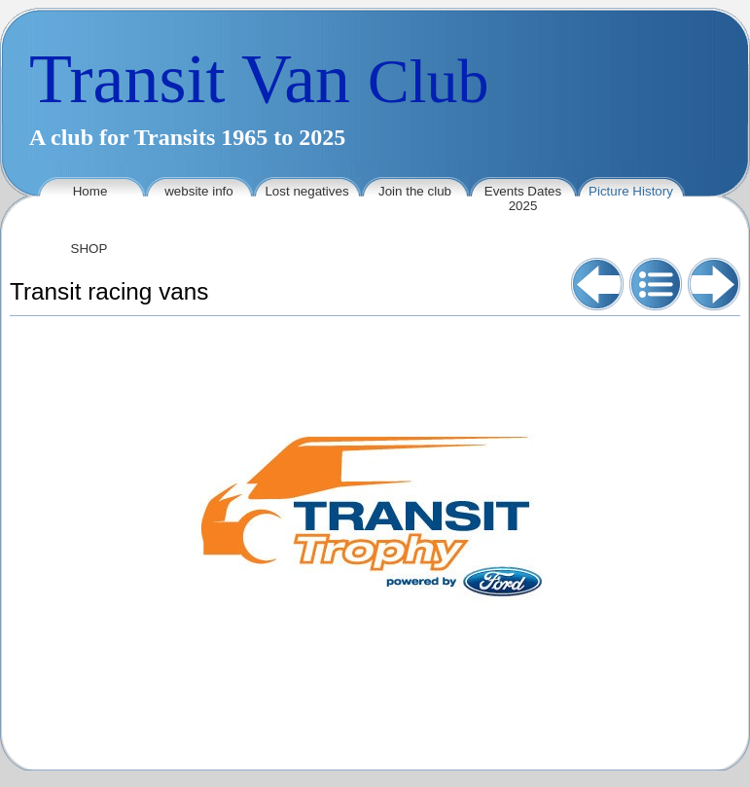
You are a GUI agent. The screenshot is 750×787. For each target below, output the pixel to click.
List (655, 284)
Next (714, 284)
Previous (597, 284)
